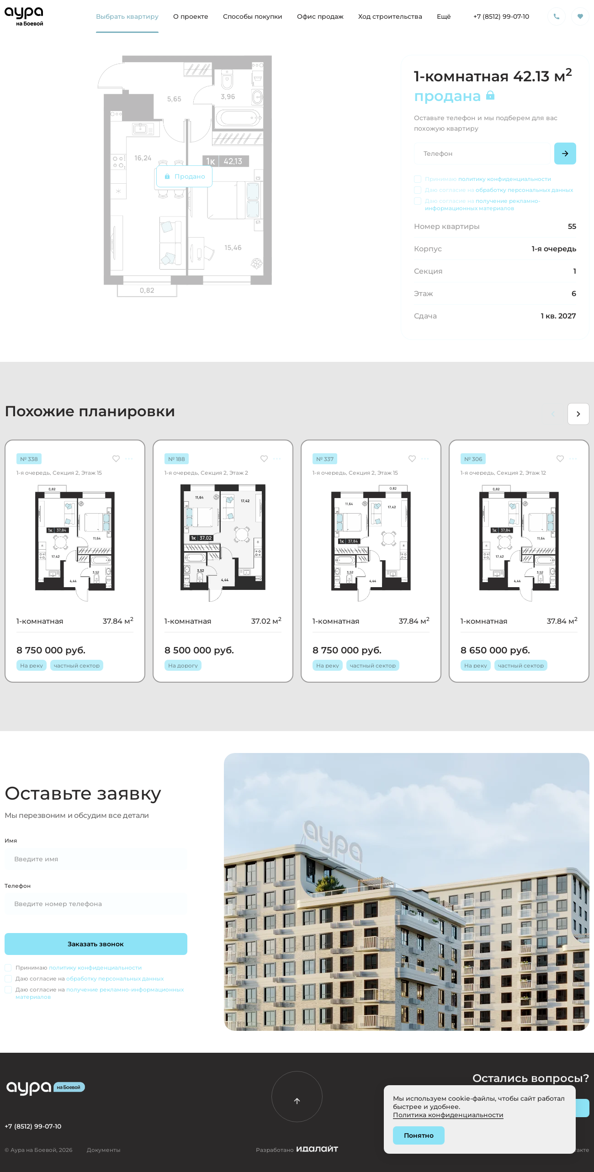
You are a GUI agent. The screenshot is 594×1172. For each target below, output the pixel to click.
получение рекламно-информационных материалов (483, 204)
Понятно (419, 1135)
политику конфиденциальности (504, 178)
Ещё (444, 16)
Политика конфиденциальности (448, 1114)
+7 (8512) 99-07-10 (501, 16)
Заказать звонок (96, 943)
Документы (104, 1149)
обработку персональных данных (524, 189)
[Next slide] (578, 414)
